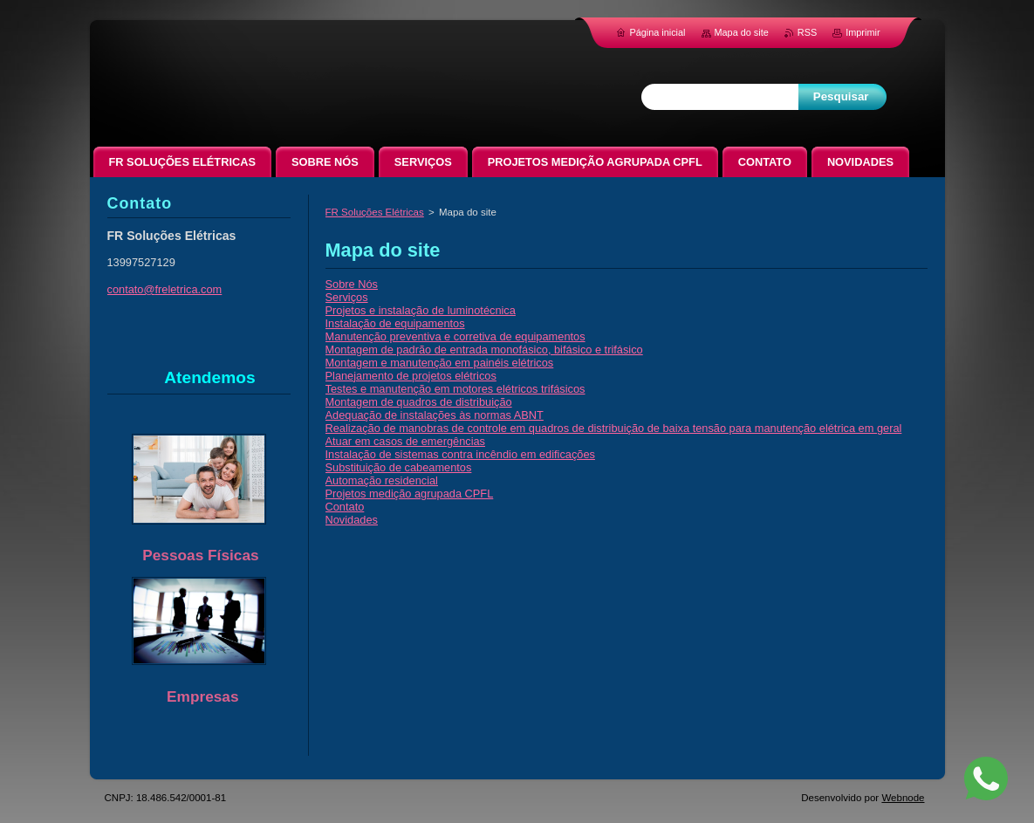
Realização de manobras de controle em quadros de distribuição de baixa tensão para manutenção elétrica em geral (613, 428)
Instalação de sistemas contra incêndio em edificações (460, 454)
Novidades (351, 519)
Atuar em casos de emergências (405, 441)
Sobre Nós (351, 284)
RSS (807, 32)
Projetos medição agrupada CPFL (409, 493)
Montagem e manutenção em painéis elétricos (439, 362)
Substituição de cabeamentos (398, 467)
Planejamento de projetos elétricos (410, 375)
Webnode (902, 797)
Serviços (346, 297)
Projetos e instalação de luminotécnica (420, 310)
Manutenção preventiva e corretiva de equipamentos (455, 336)
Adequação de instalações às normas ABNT (434, 415)
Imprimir (863, 32)
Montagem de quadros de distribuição (418, 401)
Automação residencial (381, 480)
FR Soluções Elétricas (374, 212)
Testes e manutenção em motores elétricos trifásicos (455, 388)
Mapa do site (742, 32)
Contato (345, 506)
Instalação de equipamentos (395, 323)
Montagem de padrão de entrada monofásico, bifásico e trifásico (484, 349)
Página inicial (657, 32)
